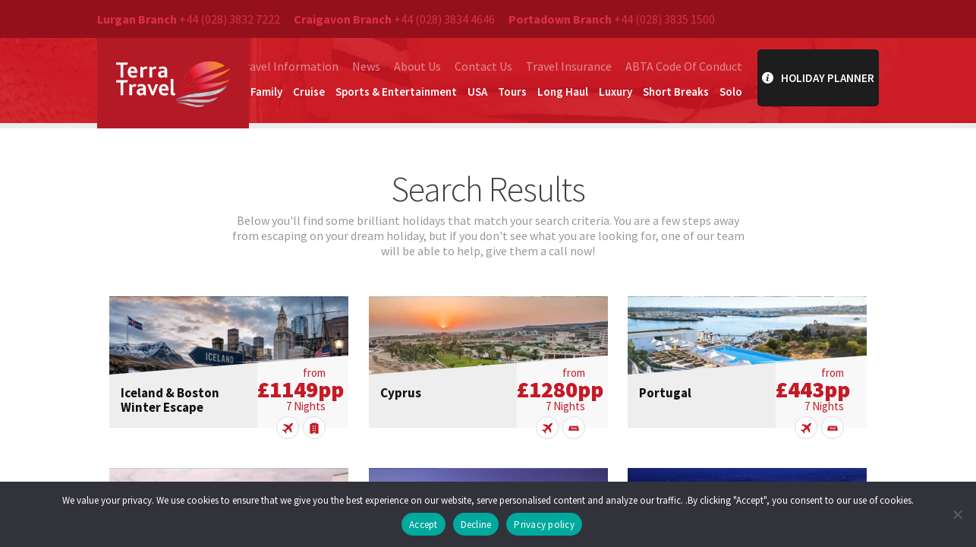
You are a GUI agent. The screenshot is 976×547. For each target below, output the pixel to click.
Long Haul (562, 91)
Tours (512, 91)
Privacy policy (544, 524)
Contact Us (483, 66)
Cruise (309, 91)
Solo (730, 91)
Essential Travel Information (262, 66)
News (366, 66)
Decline (476, 524)
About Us (417, 66)
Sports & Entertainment (396, 91)
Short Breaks (676, 91)
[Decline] (957, 514)
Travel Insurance (569, 66)
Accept (423, 524)
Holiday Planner (818, 77)
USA (477, 91)
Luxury (615, 91)
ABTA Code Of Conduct (683, 66)
